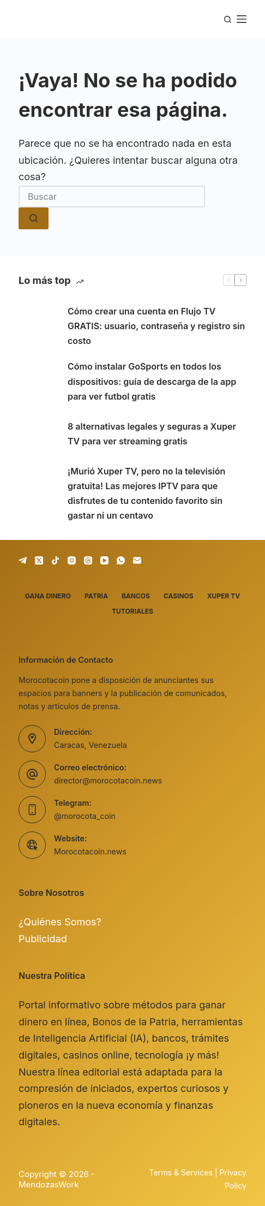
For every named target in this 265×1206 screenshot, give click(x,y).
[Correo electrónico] (137, 560)
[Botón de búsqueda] (34, 218)
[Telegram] (23, 560)
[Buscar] (227, 19)
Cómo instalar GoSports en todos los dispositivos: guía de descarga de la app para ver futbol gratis (152, 381)
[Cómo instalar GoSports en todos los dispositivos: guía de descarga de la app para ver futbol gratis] (38, 382)
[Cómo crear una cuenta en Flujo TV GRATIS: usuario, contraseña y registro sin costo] (38, 326)
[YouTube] (104, 560)
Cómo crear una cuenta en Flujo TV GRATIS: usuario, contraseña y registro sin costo (156, 326)
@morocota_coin (85, 816)
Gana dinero (48, 596)
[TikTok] (55, 560)
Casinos (179, 596)
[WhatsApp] (121, 560)
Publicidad (43, 938)
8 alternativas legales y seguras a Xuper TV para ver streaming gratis (152, 434)
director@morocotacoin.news (108, 780)
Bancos (136, 596)
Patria (96, 596)
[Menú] (241, 19)
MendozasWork (49, 1184)
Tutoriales (132, 611)
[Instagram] (72, 560)
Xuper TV (223, 596)
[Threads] (88, 560)
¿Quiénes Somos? (60, 922)
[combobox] (112, 196)
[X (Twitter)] (39, 560)
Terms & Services (181, 1172)
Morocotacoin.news (90, 851)
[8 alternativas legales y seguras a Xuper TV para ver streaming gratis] (38, 434)
